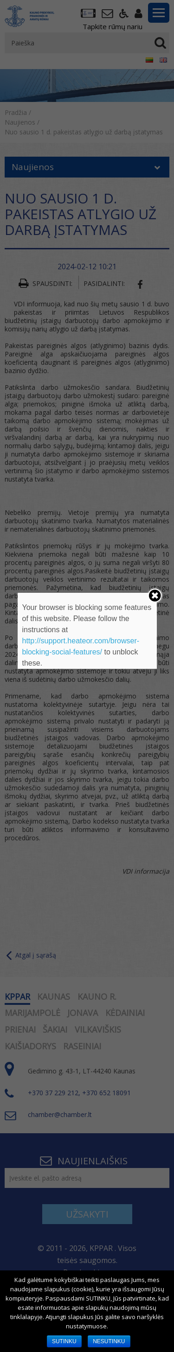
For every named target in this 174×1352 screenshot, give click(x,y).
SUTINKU (64, 1341)
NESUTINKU (109, 1341)
